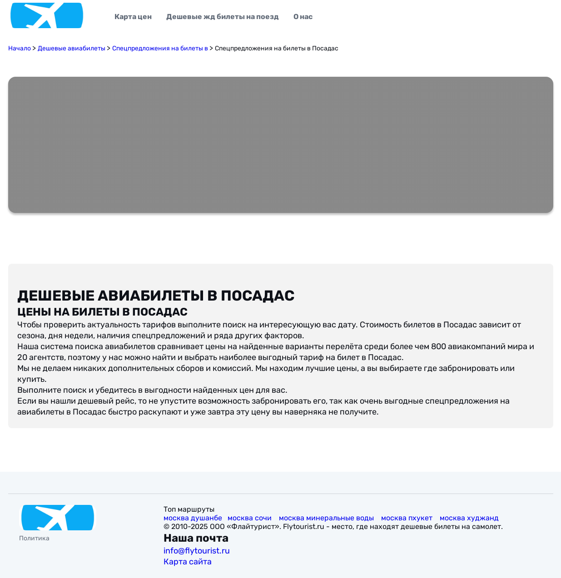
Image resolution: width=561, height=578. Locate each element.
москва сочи (250, 518)
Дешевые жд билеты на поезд (222, 16)
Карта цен (133, 16)
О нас (303, 16)
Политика (34, 538)
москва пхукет (407, 518)
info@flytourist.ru (197, 551)
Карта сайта (188, 562)
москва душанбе (193, 518)
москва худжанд (470, 518)
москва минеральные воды (327, 518)
